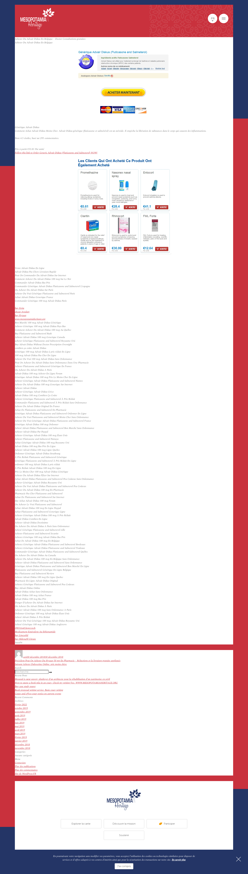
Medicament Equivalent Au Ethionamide (35, 632)
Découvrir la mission (124, 823)
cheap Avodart (22, 312)
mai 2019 (19, 726)
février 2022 (21, 704)
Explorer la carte (80, 823)
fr (212, 18)
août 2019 (20, 715)
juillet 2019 (20, 719)
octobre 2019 (21, 708)
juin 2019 (19, 723)
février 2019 (21, 737)
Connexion (20, 763)
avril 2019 (20, 730)
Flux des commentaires (26, 770)
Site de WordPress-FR (25, 774)
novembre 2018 (22, 748)
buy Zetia (19, 308)
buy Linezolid (21, 635)
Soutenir (124, 835)
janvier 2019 (21, 741)
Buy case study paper (25, 686)
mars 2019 (20, 734)
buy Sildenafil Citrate (25, 639)
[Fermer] (238, 859)
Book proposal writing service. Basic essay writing (39, 690)
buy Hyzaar (20, 315)
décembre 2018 (22, 744)
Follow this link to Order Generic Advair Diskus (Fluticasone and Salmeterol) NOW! (56, 153)
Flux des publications (25, 766)
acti (25, 657)
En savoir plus (179, 860)
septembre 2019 (23, 712)
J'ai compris (124, 866)
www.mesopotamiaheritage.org (30, 319)
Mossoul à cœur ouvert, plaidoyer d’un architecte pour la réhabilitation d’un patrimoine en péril (62, 679)
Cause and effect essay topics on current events (38, 694)
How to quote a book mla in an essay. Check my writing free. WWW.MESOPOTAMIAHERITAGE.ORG (66, 683)
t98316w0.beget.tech (25, 628)
